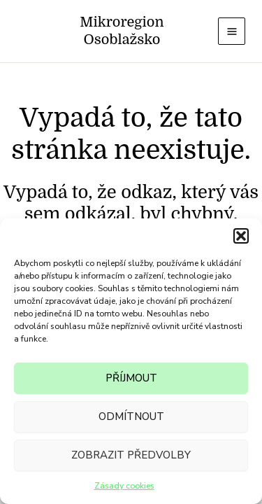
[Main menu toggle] (231, 31)
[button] (241, 236)
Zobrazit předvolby (131, 455)
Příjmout (131, 378)
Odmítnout (131, 417)
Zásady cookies (124, 485)
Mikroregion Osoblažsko (121, 31)
